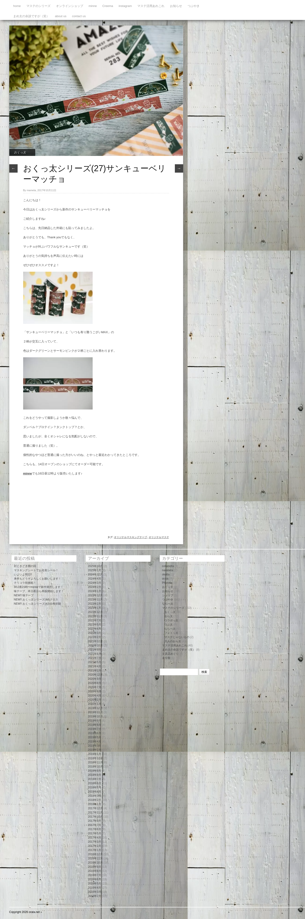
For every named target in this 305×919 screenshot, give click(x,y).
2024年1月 (94, 591)
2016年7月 (94, 875)
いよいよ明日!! (23, 574)
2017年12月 (95, 808)
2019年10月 (95, 716)
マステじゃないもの (176, 637)
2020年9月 (94, 678)
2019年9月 (94, 720)
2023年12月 (95, 595)
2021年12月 (95, 641)
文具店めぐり (170, 653)
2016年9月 (94, 866)
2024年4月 (94, 578)
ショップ (167, 595)
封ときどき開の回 (25, 566)
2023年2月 (94, 603)
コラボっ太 (171, 620)
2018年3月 (94, 795)
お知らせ (176, 6)
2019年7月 (94, 729)
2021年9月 (94, 649)
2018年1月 (94, 804)
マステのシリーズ (38, 6)
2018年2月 (94, 800)
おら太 (168, 616)
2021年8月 (94, 653)
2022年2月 (94, 637)
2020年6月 (94, 691)
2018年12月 (95, 758)
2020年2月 (94, 699)
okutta (166, 574)
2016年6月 (94, 879)
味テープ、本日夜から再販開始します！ (39, 591)
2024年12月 (95, 574)
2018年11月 (95, 762)
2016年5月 (94, 883)
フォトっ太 (171, 633)
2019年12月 (95, 708)
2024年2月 (94, 587)
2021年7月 (94, 658)
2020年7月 (94, 687)
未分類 (166, 658)
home (17, 6)
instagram (125, 6)
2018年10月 (95, 766)
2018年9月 (94, 770)
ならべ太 (167, 603)
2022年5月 (94, 624)
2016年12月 (95, 854)
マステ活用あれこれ (150, 6)
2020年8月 (94, 683)
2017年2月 (94, 846)
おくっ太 (20, 152)
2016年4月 (94, 887)
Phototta (167, 582)
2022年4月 (94, 628)
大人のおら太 (172, 641)
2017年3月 (94, 841)
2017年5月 (94, 833)
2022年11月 (95, 616)
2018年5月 (94, 787)
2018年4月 (94, 791)
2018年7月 (94, 779)
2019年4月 (94, 741)
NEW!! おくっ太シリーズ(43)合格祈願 (37, 603)
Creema (107, 6)
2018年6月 (94, 783)
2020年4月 (94, 695)
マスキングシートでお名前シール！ (36, 570)
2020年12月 (95, 674)
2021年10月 (95, 645)
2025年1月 (94, 570)
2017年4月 (94, 837)
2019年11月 (95, 712)
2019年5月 (94, 737)
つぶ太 (168, 624)
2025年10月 (95, 566)
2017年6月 (94, 829)
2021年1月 (94, 670)
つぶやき (194, 6)
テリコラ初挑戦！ (25, 582)
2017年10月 (95, 816)
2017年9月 (94, 820)
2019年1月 (94, 754)
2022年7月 (94, 620)
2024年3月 (94, 582)
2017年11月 (95, 812)
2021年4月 (94, 666)
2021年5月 (94, 662)
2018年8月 (94, 775)
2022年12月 (95, 612)
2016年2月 (94, 896)
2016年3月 (94, 891)
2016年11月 (95, 858)
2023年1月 (94, 607)
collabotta (168, 566)
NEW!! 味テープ (24, 595)
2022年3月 (94, 633)
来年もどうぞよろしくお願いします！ (37, 578)
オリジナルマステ (159, 537)
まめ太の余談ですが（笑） (31, 16)
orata (165, 578)
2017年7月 (94, 825)
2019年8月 (94, 724)
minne (93, 6)
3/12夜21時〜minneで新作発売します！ (38, 587)
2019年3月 (94, 745)
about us (60, 16)
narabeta (167, 570)
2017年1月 (94, 850)
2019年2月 (94, 749)
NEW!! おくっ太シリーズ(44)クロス (36, 599)
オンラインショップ (69, 6)
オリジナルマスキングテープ (130, 537)
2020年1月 (94, 704)
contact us (79, 16)
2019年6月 (94, 733)
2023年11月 (95, 599)
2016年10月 (95, 862)
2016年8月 (94, 871)
